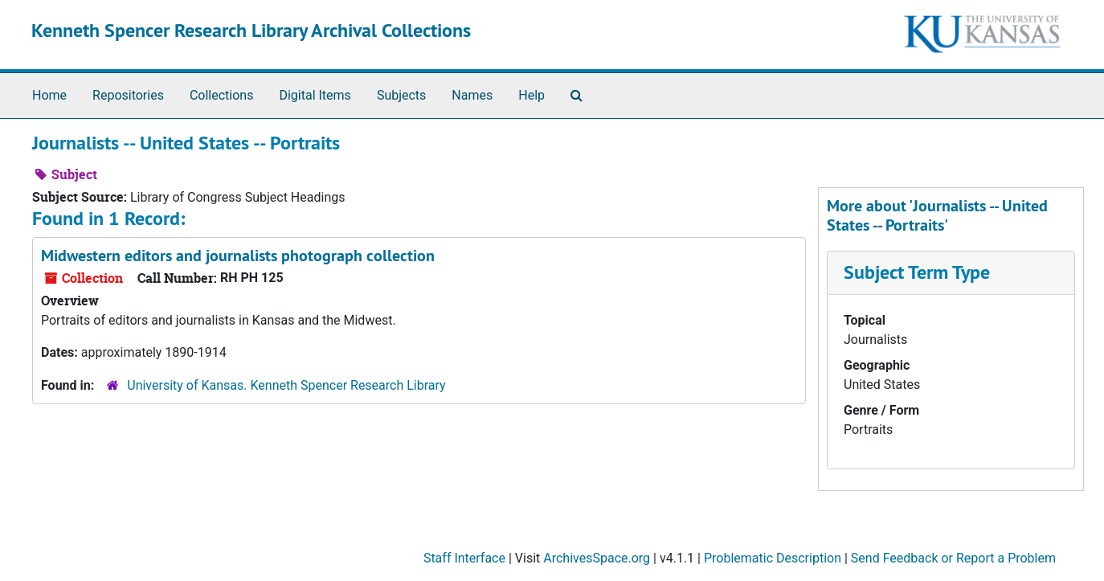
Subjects (401, 95)
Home (49, 95)
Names (472, 95)
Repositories (128, 95)
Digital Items (314, 95)
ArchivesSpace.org (596, 558)
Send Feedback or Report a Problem (953, 558)
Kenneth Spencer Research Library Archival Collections (251, 30)
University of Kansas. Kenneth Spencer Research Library (286, 385)
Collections (222, 95)
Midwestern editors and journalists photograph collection (238, 255)
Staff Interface (464, 558)
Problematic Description (772, 558)
